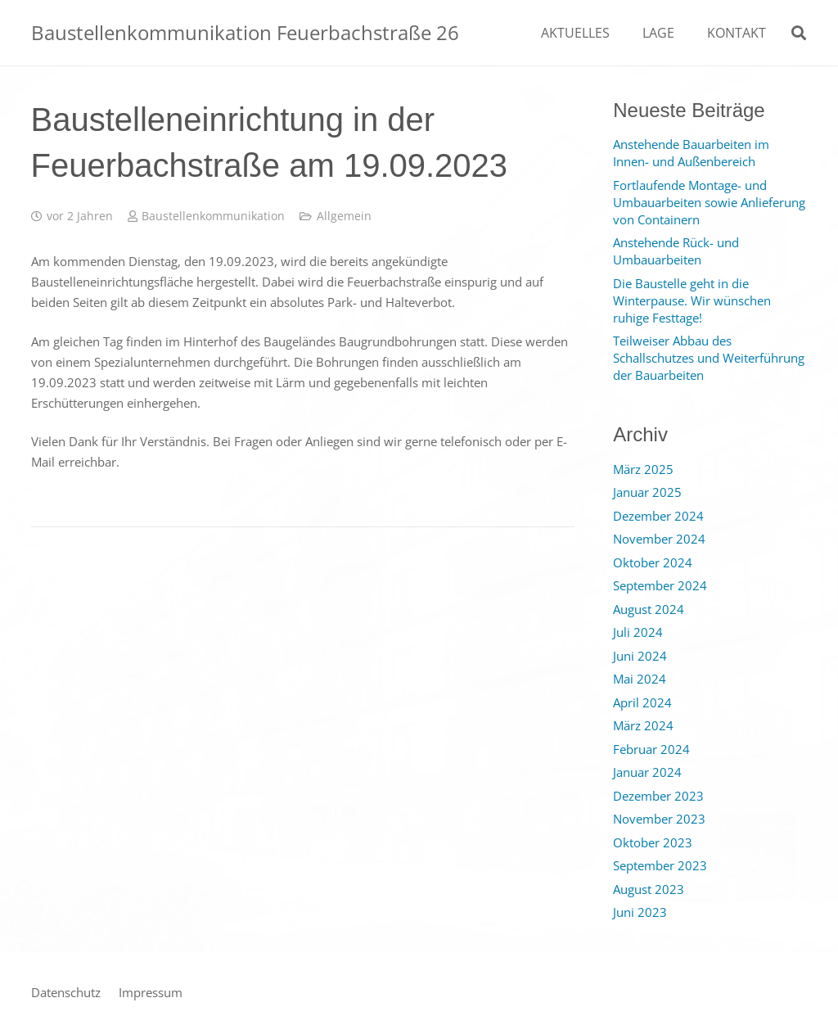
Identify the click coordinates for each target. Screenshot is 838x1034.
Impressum (150, 992)
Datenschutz (66, 992)
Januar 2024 (647, 772)
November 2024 (659, 539)
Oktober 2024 (652, 562)
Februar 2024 (651, 749)
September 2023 (660, 865)
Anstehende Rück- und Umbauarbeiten (676, 251)
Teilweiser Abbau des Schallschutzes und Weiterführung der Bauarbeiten (708, 357)
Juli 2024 (638, 632)
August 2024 (648, 609)
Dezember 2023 (658, 796)
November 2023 (659, 818)
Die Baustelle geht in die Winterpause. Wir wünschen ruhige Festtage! (692, 300)
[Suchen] (798, 33)
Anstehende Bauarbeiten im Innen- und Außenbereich (691, 152)
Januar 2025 (647, 492)
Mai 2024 (639, 679)
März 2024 (643, 725)
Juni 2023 (640, 912)
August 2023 (648, 889)
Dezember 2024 (658, 516)
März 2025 (643, 469)
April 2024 (642, 702)
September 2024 (660, 585)
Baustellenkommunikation (213, 216)
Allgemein (344, 216)
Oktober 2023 (652, 842)
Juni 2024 (640, 656)
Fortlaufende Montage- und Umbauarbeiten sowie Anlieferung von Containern (709, 202)
